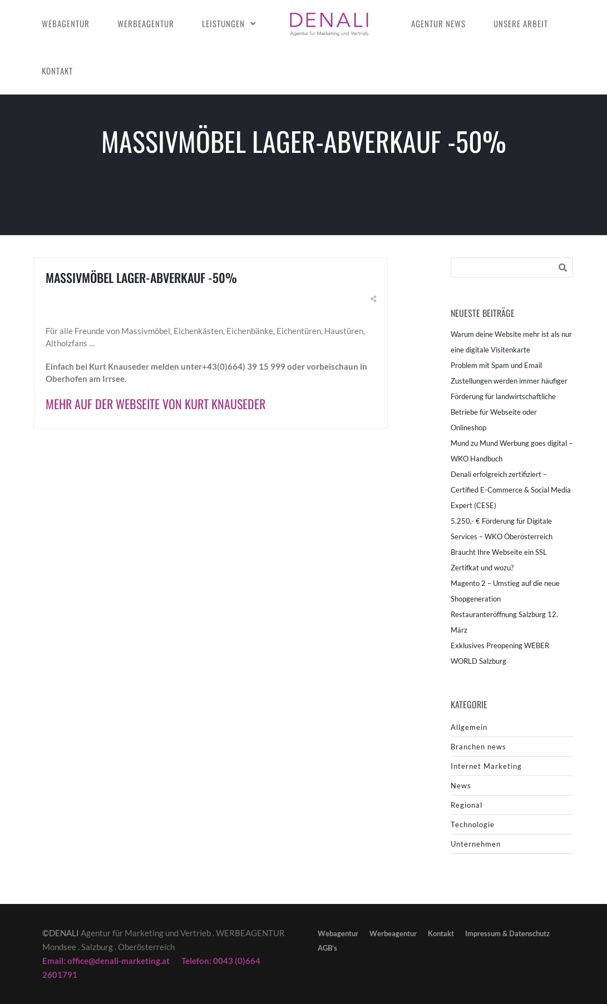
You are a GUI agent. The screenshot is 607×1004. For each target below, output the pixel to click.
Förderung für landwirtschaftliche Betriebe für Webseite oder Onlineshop (503, 412)
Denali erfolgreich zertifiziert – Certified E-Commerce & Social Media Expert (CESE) (511, 490)
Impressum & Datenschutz (507, 933)
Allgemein (469, 727)
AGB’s (327, 947)
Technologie (473, 824)
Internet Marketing (486, 766)
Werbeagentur (145, 23)
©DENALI (60, 933)
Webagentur (66, 23)
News (461, 785)
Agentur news (438, 23)
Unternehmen (476, 843)
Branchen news (478, 746)
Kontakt (57, 70)
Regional (466, 805)
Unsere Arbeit (521, 23)
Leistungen (223, 23)
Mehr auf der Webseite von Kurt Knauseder (155, 403)
